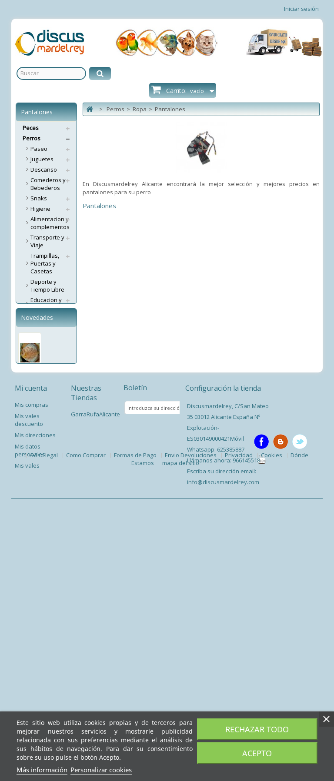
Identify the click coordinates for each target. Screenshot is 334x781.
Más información (42, 769)
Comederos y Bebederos (48, 184)
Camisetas (44, 370)
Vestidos (41, 422)
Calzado (41, 349)
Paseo (38, 149)
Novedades (37, 509)
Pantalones (45, 401)
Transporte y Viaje (47, 241)
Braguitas (43, 339)
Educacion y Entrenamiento (50, 304)
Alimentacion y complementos (50, 223)
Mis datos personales (30, 707)
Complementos (50, 381)
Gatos (31, 464)
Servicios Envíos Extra (44, 478)
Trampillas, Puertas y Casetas (44, 263)
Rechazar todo (257, 729)
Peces (31, 128)
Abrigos (40, 328)
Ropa (37, 318)
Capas (38, 443)
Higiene (40, 209)
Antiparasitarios (51, 454)
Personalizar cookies (101, 769)
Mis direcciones (35, 691)
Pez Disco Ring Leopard (37, 570)
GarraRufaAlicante (95, 671)
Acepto (257, 753)
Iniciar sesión (301, 9)
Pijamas (40, 412)
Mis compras (31, 661)
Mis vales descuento (29, 676)
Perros (31, 138)
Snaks (38, 198)
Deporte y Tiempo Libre (47, 285)
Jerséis (39, 391)
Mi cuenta (31, 644)
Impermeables (49, 360)
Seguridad (44, 433)
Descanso (43, 169)
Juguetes (41, 159)
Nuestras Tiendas (86, 649)
